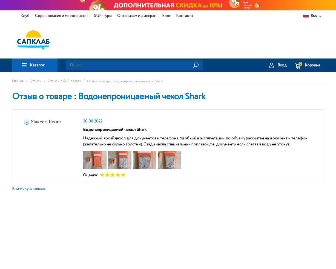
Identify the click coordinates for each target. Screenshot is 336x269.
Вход (282, 65)
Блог (166, 16)
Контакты (184, 16)
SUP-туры (102, 16)
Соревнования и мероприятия (61, 16)
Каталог (37, 65)
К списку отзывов (28, 188)
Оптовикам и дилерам (137, 16)
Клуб (25, 16)
